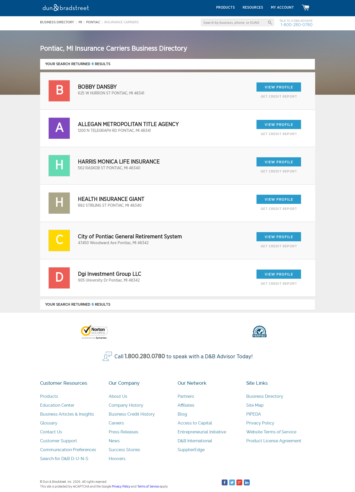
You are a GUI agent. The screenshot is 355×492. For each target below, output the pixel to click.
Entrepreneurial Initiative (202, 431)
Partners (186, 396)
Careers (116, 423)
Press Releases (123, 431)
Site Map (255, 405)
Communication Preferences (68, 449)
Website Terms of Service (271, 431)
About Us (118, 396)
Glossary (48, 423)
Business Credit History (132, 414)
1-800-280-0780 (297, 25)
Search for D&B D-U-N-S (64, 458)
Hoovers (117, 458)
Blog (182, 414)
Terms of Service (148, 486)
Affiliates (186, 405)
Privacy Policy (260, 423)
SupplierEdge (191, 449)
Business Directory (264, 396)
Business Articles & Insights (67, 414)
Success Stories (124, 449)
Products (49, 396)
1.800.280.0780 (145, 357)
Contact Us (51, 431)
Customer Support (58, 440)
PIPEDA (253, 414)
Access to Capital (195, 423)
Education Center (57, 405)
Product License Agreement (273, 440)
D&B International (195, 440)
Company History (126, 405)
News (114, 440)
